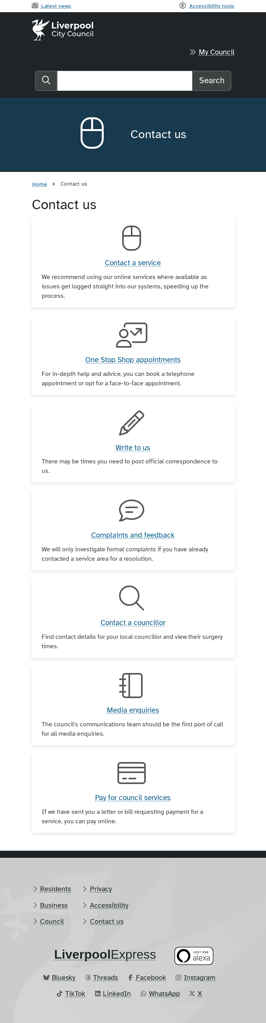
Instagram (199, 977)
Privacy (101, 888)
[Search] (125, 81)
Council (52, 921)
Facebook (151, 977)
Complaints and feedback (132, 535)
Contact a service (133, 263)
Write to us (133, 447)
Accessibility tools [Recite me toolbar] (211, 5)
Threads (105, 977)
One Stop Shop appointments (133, 360)
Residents (55, 888)
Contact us (106, 921)
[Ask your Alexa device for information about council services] (193, 956)
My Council (217, 52)
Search (211, 80)
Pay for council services (133, 797)
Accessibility (109, 905)
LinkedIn (117, 993)
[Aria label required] (99, 135)
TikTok (75, 993)
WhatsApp (164, 993)
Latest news (56, 5)
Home (39, 184)
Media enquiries (133, 710)
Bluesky (63, 977)
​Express (105, 954)
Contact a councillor (133, 622)
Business (54, 905)
